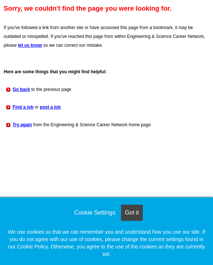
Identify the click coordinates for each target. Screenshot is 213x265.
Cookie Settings (94, 212)
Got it (132, 212)
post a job (50, 107)
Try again (22, 124)
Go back (21, 89)
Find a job (23, 107)
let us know (30, 45)
